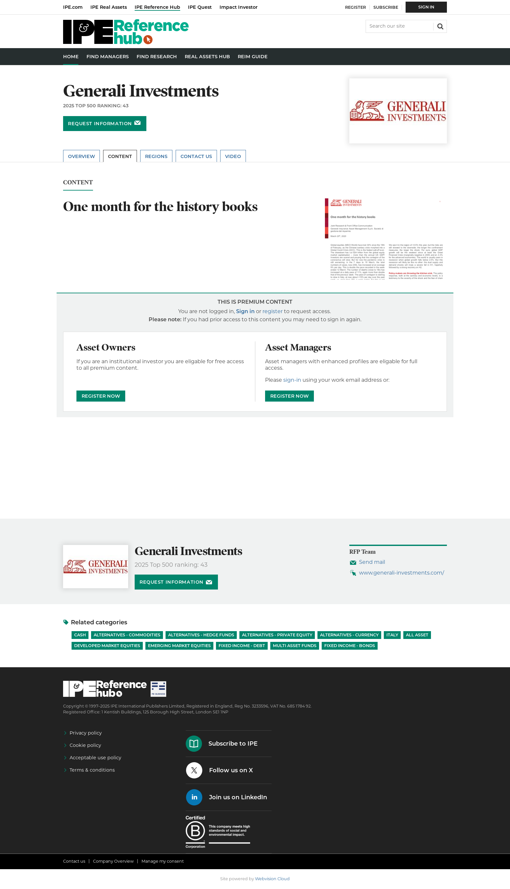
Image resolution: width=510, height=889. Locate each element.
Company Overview (113, 861)
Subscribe (385, 7)
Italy (392, 634)
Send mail (372, 562)
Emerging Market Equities (179, 645)
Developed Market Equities (107, 645)
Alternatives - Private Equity (277, 634)
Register (355, 7)
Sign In (426, 7)
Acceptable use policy (95, 758)
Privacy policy (86, 733)
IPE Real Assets (108, 7)
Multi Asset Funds (294, 645)
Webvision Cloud (272, 878)
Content (120, 156)
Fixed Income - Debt (242, 645)
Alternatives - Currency (349, 634)
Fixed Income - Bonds (349, 645)
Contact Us (196, 156)
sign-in (292, 380)
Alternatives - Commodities (127, 634)
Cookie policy (85, 745)
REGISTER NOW (101, 396)
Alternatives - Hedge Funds (201, 634)
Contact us (74, 861)
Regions (156, 156)
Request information (100, 123)
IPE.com (73, 7)
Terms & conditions (92, 770)
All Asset (417, 634)
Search (440, 26)
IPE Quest (200, 7)
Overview (81, 156)
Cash (80, 634)
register (272, 311)
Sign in (245, 311)
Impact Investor (239, 7)
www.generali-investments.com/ (401, 573)
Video (233, 156)
